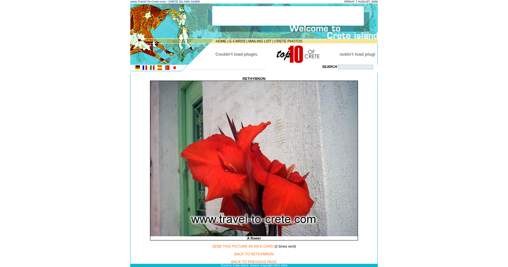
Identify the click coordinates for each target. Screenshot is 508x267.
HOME (221, 41)
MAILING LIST (259, 41)
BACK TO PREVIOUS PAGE (254, 262)
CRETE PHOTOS (288, 41)
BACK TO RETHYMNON (254, 254)
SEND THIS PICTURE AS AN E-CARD (242, 246)
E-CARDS (237, 41)
